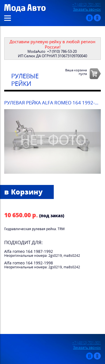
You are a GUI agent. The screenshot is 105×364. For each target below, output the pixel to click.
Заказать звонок (87, 9)
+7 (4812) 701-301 (86, 4)
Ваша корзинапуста (76, 72)
